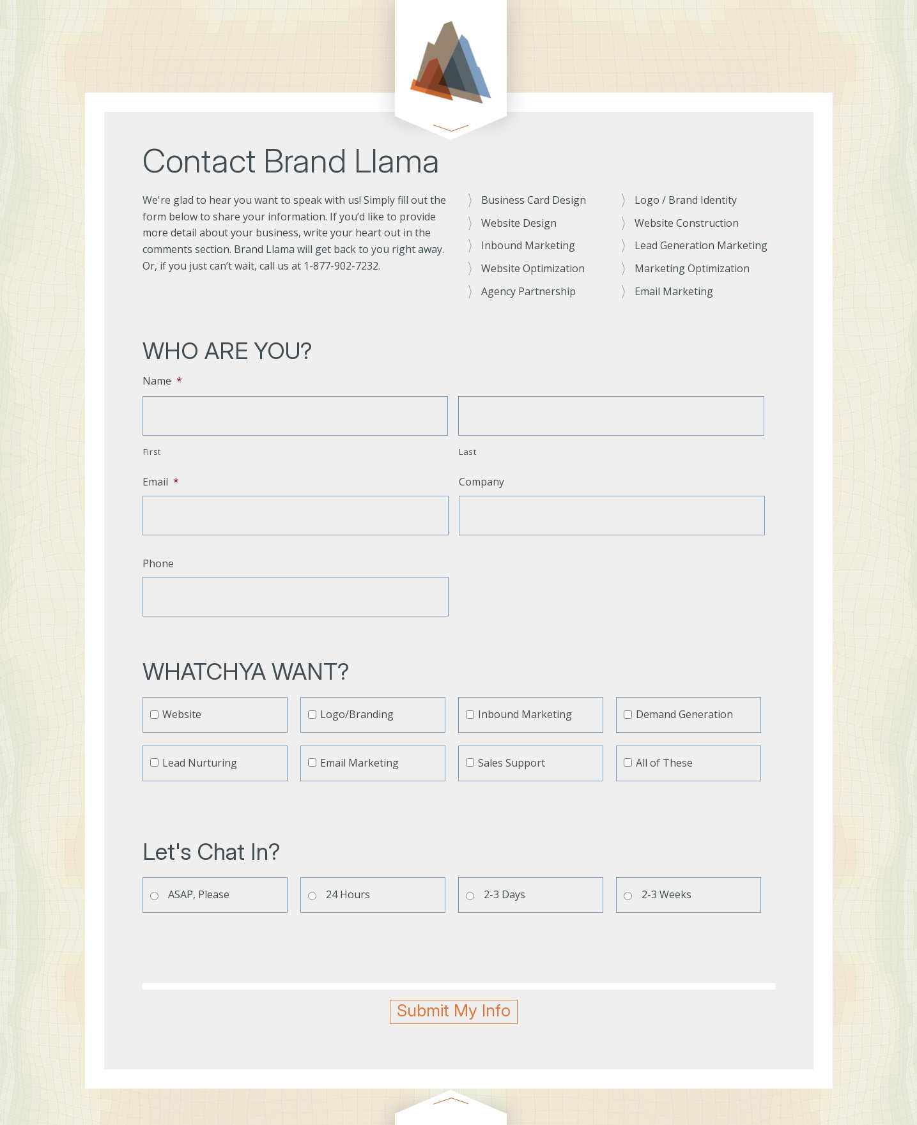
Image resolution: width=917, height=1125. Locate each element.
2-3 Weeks (666, 894)
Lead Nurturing (199, 763)
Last (468, 451)
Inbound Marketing (525, 714)
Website (181, 714)
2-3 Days (504, 894)
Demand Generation (684, 714)
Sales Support (511, 763)
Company (481, 482)
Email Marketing (359, 763)
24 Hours (348, 894)
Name (162, 381)
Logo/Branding (357, 714)
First (152, 451)
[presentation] (240, 948)
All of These (664, 763)
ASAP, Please (198, 894)
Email (161, 482)
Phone (158, 563)
